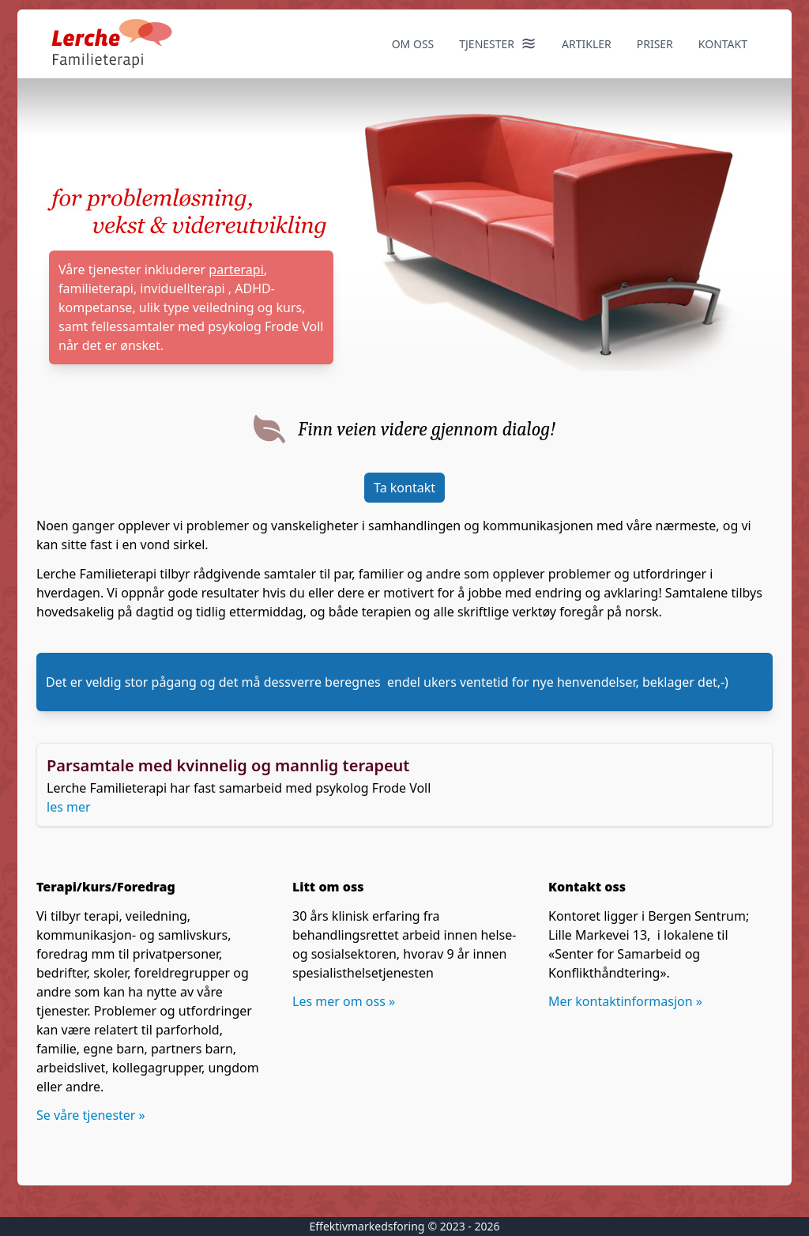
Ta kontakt (404, 487)
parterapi (236, 269)
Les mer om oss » (343, 1001)
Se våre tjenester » (90, 1115)
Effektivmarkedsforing (366, 1226)
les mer (69, 807)
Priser (655, 43)
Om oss (413, 43)
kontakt (722, 43)
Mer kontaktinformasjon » (625, 1001)
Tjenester (497, 42)
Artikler (586, 43)
